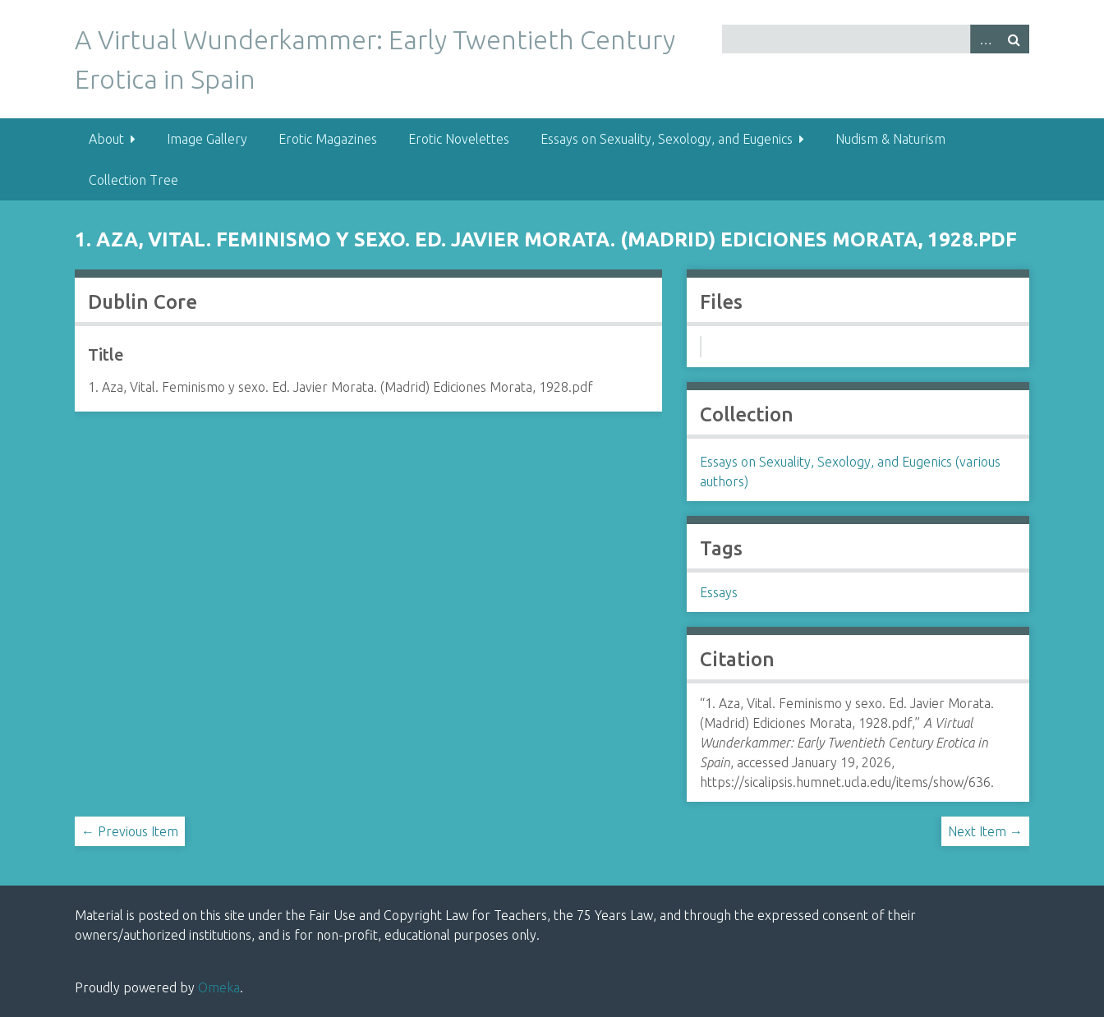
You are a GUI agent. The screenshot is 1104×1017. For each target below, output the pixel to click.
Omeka (219, 987)
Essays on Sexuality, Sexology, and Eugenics (666, 138)
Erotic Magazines (327, 138)
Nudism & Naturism (890, 138)
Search (1014, 39)
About (106, 138)
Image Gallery (207, 138)
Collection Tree (133, 180)
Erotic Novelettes (458, 138)
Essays (719, 592)
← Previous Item (129, 831)
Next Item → (985, 831)
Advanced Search (985, 39)
